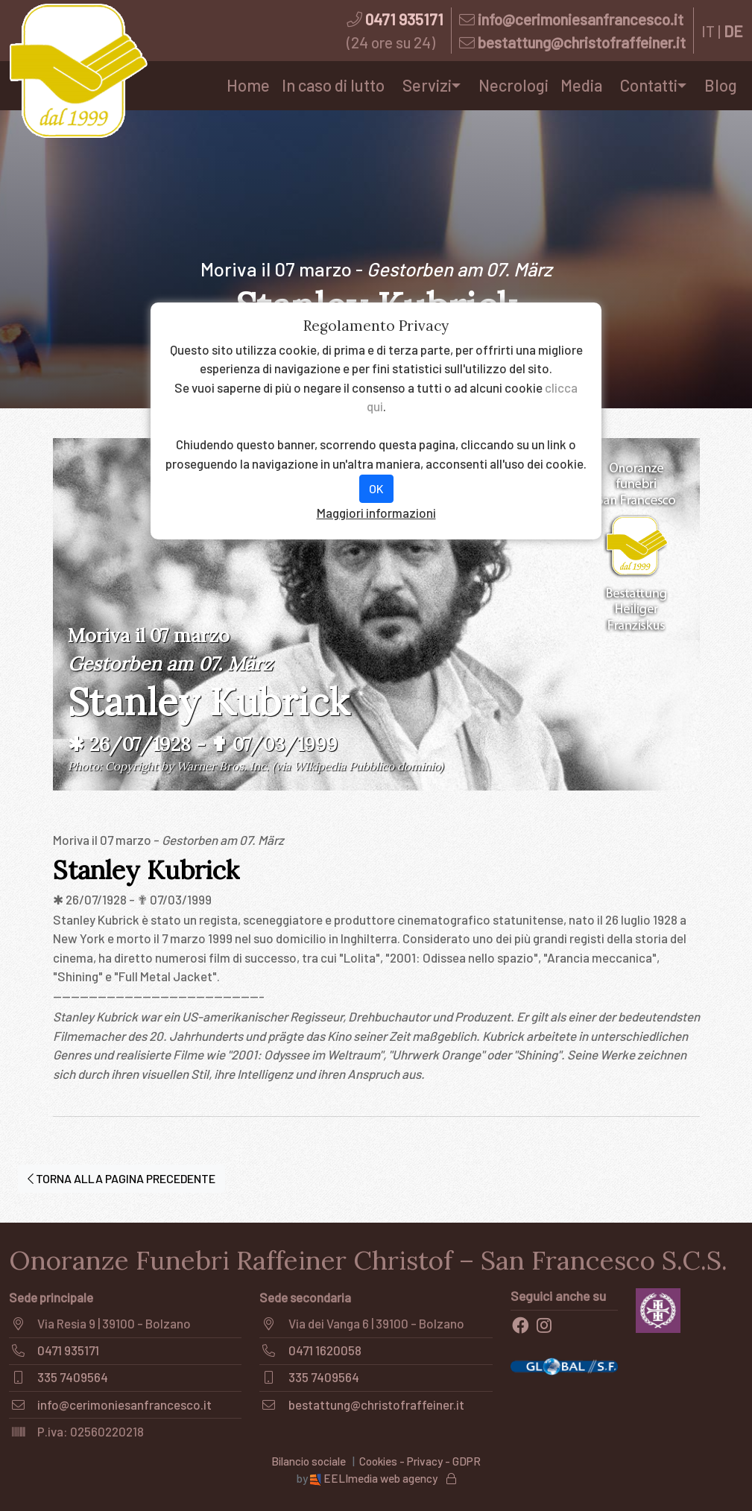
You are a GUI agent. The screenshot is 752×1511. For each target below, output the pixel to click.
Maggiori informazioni (376, 512)
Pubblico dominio (394, 766)
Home (248, 85)
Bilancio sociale (308, 1461)
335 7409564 (72, 1376)
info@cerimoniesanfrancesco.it (580, 19)
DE (733, 31)
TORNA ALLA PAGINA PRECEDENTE (121, 1178)
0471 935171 (404, 19)
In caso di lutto (333, 85)
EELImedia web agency (375, 1478)
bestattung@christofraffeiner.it (582, 42)
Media (581, 85)
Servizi (427, 85)
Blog (720, 85)
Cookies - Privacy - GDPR (420, 1461)
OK (376, 488)
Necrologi (513, 85)
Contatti (648, 85)
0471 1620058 (324, 1350)
